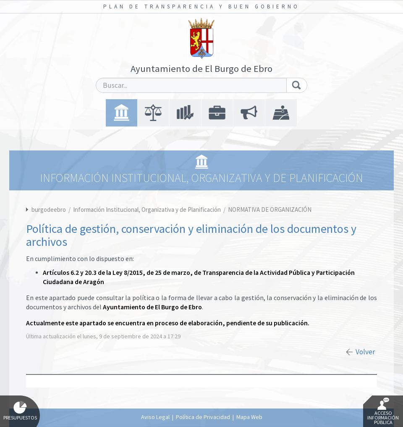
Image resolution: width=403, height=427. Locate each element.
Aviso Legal (155, 417)
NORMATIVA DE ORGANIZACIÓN (269, 210)
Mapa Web (249, 417)
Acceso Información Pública (383, 411)
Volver (365, 351)
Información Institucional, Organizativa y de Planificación (147, 210)
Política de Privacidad (203, 417)
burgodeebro (48, 210)
